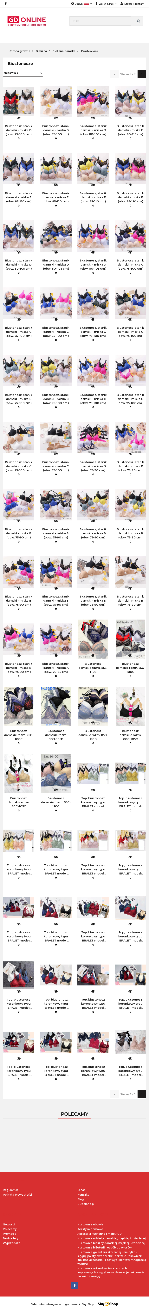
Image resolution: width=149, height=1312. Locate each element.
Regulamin (10, 1190)
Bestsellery (10, 1238)
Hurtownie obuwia (90, 1224)
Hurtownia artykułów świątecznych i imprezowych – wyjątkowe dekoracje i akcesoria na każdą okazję (111, 1272)
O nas (81, 1190)
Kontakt (83, 1194)
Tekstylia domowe (90, 1229)
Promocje (9, 1233)
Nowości (9, 1224)
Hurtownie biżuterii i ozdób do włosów (104, 1247)
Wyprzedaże (11, 1243)
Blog (80, 1199)
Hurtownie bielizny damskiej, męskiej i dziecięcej (111, 1243)
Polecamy (9, 1229)
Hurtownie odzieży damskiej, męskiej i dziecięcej (111, 1238)
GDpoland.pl (85, 1203)
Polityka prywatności (17, 1194)
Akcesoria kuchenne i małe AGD (99, 1233)
